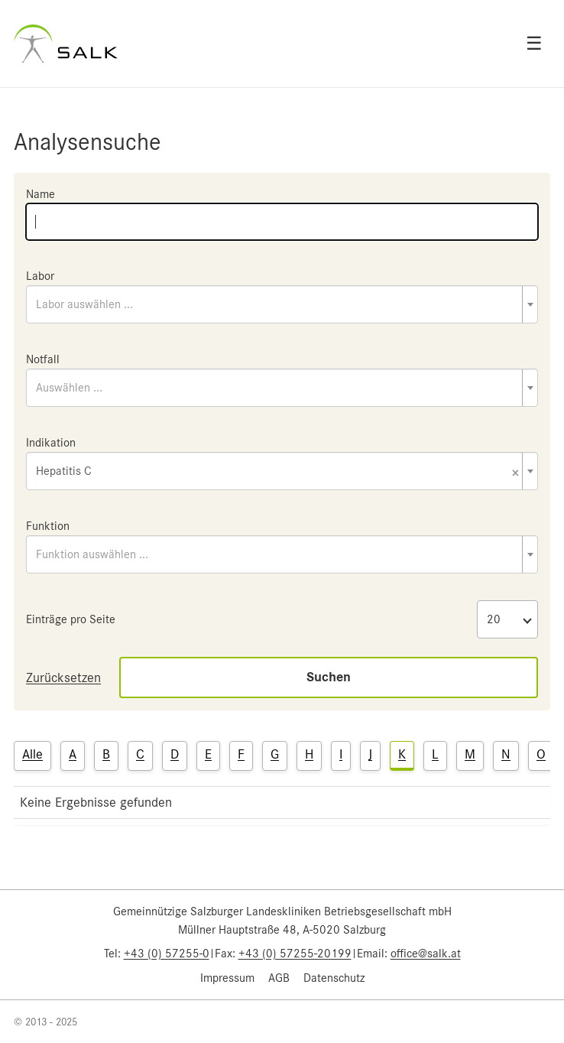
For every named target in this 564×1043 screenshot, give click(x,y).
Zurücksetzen (63, 677)
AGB (279, 978)
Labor (40, 276)
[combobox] (282, 304)
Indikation (51, 443)
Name (40, 194)
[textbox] (282, 304)
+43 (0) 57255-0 (166, 953)
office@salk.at (426, 953)
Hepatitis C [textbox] (277, 472)
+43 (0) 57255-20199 (295, 953)
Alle (32, 754)
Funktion (48, 526)
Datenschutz (334, 978)
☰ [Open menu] (534, 43)
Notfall (43, 359)
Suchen (328, 677)
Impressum (227, 978)
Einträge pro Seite (70, 619)
